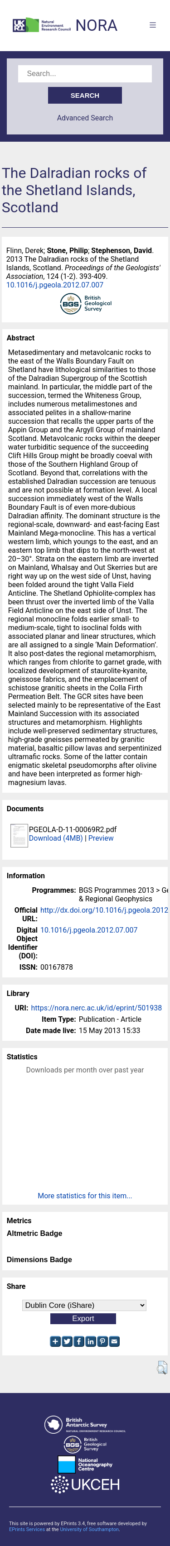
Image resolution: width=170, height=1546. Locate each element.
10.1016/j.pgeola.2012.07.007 (55, 285)
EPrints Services (27, 1529)
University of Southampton (89, 1529)
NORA (96, 25)
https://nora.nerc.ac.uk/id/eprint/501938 (96, 1008)
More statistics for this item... (85, 1196)
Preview (101, 838)
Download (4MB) (56, 838)
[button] (162, 1367)
